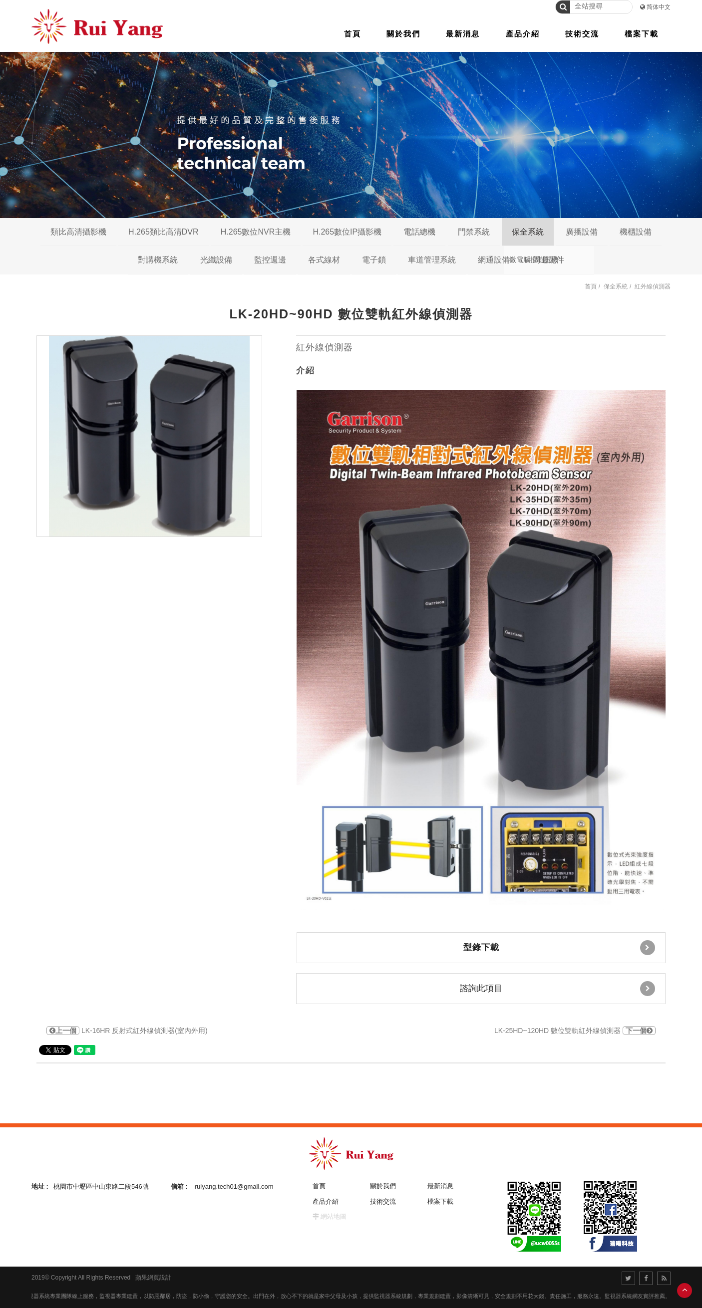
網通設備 (494, 260)
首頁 (591, 286)
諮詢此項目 (558, 988)
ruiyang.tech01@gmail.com (234, 1186)
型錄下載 (559, 947)
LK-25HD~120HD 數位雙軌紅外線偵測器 (575, 1030)
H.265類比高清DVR (163, 232)
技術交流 (383, 1201)
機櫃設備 (636, 232)
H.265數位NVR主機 (256, 232)
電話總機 (419, 232)
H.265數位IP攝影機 (347, 232)
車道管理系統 (432, 260)
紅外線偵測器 (653, 286)
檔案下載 (440, 1201)
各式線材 (324, 260)
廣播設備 (582, 232)
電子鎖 (374, 260)
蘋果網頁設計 (153, 1277)
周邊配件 (548, 260)
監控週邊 (270, 260)
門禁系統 (474, 232)
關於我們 (383, 1186)
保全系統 (528, 232)
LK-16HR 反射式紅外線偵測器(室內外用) (127, 1030)
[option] (149, 436)
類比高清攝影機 (78, 232)
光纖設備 (216, 260)
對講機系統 (158, 260)
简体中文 (659, 6)
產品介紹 (326, 1201)
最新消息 (440, 1186)
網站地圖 (334, 1216)
